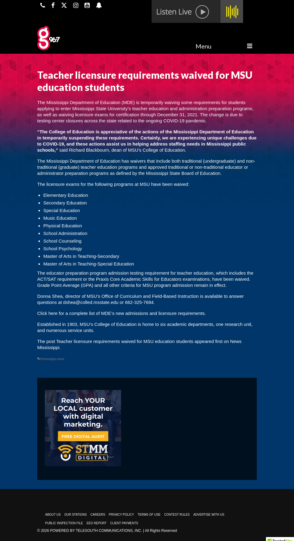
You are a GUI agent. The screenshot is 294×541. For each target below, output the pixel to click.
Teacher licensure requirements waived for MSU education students (124, 341)
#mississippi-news (52, 359)
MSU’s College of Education (108, 324)
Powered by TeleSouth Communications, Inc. (96, 530)
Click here (47, 313)
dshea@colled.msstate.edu (90, 302)
